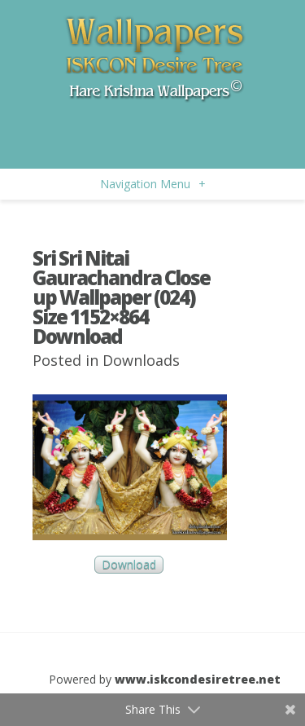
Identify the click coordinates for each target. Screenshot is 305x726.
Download (129, 565)
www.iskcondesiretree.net (198, 679)
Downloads (141, 360)
